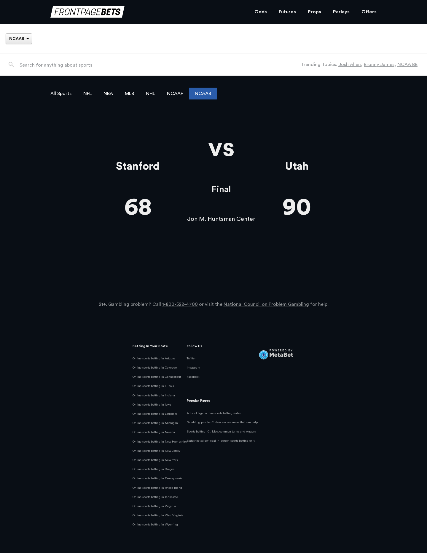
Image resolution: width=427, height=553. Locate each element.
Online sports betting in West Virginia (158, 515)
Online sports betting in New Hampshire (160, 441)
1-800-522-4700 (180, 304)
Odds (260, 11)
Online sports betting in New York (155, 460)
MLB (129, 93)
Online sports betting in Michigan (155, 423)
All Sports (60, 93)
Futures (287, 11)
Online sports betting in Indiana (154, 395)
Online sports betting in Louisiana (155, 413)
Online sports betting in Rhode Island (157, 487)
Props (314, 11)
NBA (108, 93)
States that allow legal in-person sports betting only (221, 440)
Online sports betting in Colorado (155, 367)
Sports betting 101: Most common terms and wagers (221, 431)
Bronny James (379, 64)
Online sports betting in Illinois (153, 386)
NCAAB (203, 93)
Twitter (191, 358)
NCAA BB (407, 64)
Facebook (193, 376)
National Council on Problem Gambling (266, 304)
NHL (150, 93)
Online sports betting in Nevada (154, 432)
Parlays (341, 11)
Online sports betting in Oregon (154, 469)
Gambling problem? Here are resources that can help (222, 422)
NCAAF (175, 93)
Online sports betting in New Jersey (156, 450)
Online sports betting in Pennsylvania (157, 478)
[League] (19, 38)
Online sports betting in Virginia (154, 506)
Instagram (193, 367)
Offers (369, 11)
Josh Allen (349, 64)
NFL (87, 93)
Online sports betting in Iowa (152, 404)
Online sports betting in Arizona (154, 358)
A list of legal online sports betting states (213, 413)
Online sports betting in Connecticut (157, 376)
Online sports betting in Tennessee (155, 497)
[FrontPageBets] (146, 12)
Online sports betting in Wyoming (155, 524)
